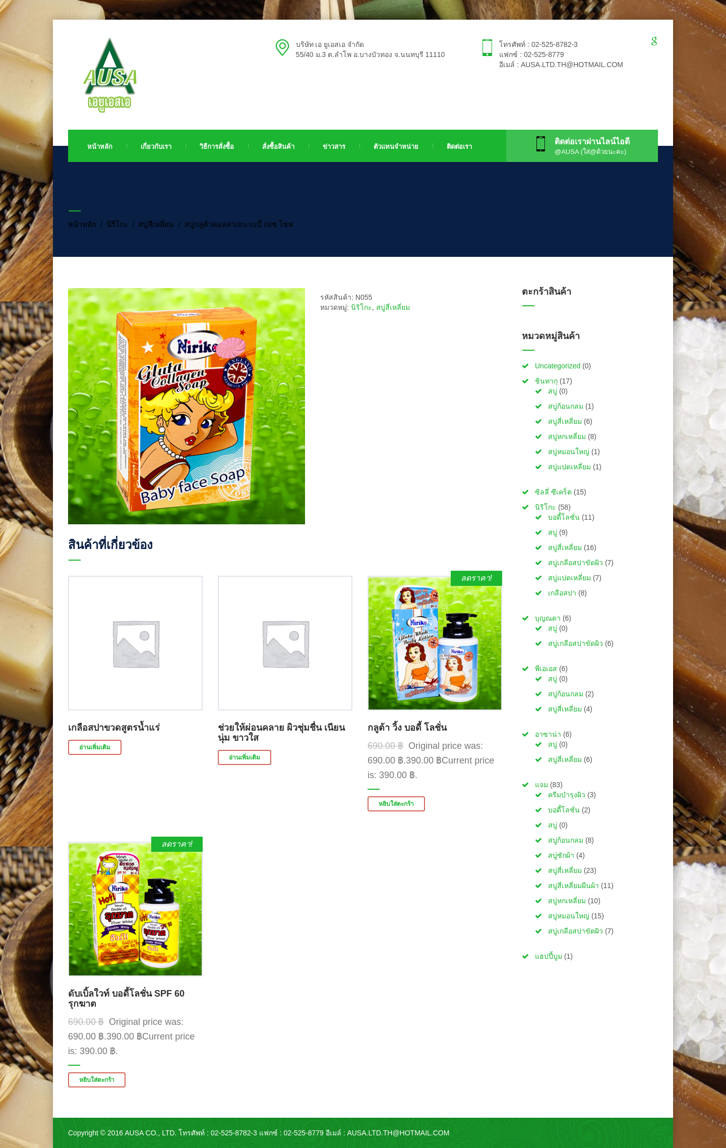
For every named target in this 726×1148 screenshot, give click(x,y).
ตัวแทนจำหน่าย (396, 146)
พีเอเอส (546, 669)
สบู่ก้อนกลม (565, 406)
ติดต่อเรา (459, 146)
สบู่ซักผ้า (561, 855)
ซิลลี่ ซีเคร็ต (553, 492)
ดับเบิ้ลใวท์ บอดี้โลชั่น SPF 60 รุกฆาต (126, 999)
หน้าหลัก (99, 146)
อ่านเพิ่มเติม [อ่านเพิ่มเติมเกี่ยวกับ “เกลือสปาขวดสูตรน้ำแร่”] (94, 747)
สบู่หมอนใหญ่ (568, 452)
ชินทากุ (546, 381)
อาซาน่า (548, 734)
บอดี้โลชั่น (564, 517)
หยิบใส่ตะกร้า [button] (396, 803)
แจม (541, 785)
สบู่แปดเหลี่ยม (569, 467)
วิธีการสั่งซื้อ (217, 146)
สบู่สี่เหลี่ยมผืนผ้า (573, 886)
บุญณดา (548, 618)
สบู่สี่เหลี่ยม (156, 224)
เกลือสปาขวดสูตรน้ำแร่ (114, 728)
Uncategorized (557, 366)
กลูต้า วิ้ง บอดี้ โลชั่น (407, 728)
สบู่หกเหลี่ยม (567, 436)
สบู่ (552, 391)
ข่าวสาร (334, 146)
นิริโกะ (117, 224)
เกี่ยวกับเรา (156, 146)
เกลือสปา (562, 593)
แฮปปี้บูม (548, 956)
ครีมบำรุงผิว (566, 795)
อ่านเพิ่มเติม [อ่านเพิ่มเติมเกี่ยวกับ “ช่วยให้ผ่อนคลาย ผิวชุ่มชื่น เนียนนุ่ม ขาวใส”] (244, 757)
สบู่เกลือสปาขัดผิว (575, 563)
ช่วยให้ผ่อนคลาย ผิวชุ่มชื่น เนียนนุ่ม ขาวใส (281, 733)
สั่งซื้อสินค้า (278, 146)
